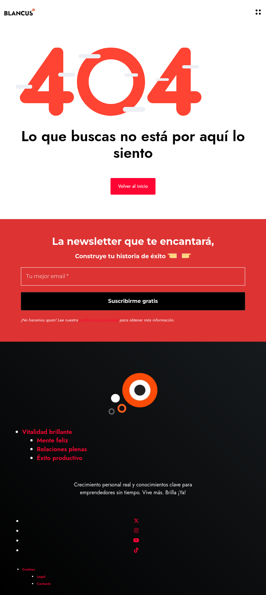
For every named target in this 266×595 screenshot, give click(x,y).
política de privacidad (98, 320)
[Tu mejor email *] (133, 276)
